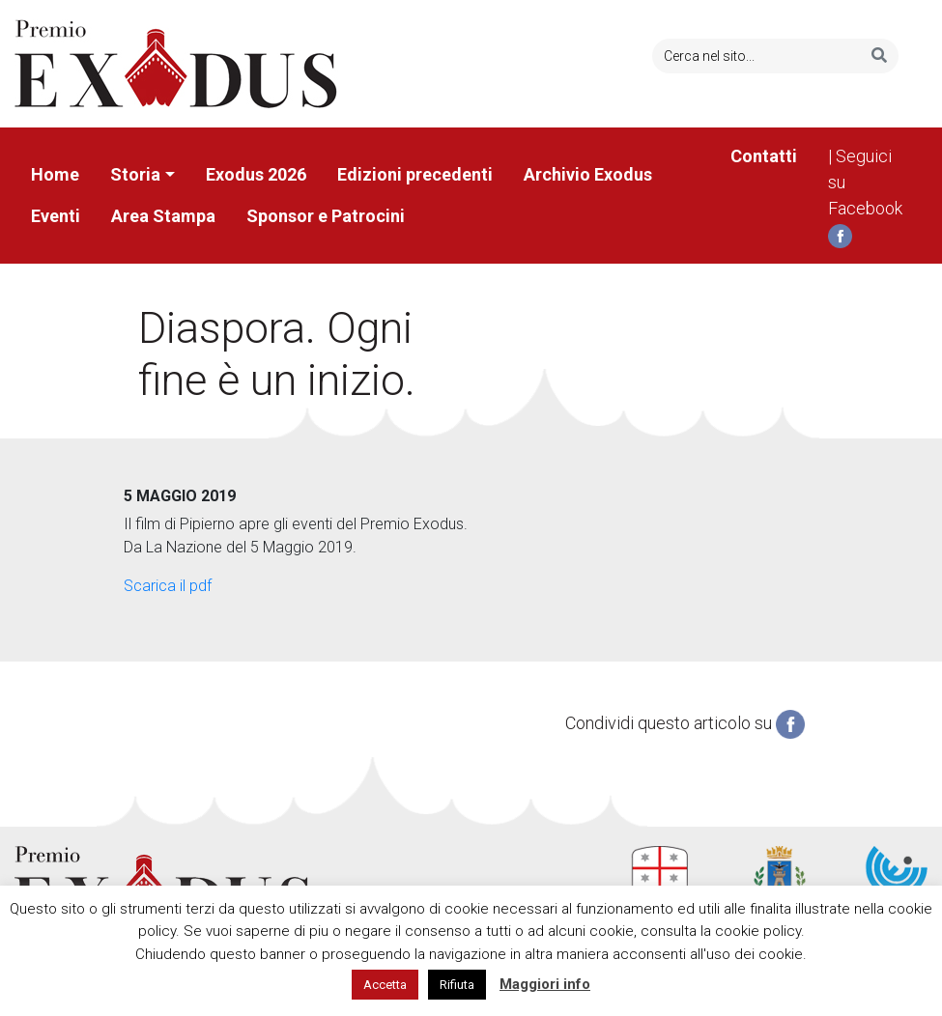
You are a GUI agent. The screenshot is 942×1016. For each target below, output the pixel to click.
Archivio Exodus (588, 174)
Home (55, 174)
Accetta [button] (385, 984)
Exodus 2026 (256, 174)
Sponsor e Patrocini (325, 216)
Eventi (55, 216)
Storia (135, 174)
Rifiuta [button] (457, 984)
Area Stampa (163, 216)
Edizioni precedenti (415, 174)
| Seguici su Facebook (865, 197)
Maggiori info (545, 984)
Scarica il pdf (168, 586)
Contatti (763, 156)
